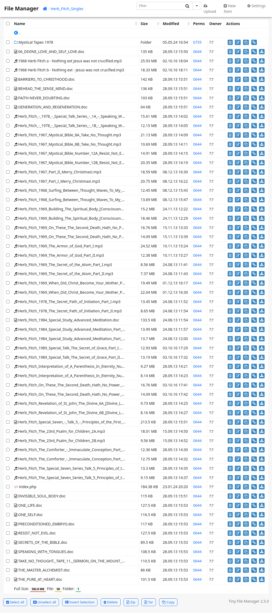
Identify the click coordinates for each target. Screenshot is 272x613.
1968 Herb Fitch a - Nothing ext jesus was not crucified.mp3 (68, 60)
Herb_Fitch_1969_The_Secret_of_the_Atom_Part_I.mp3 (63, 264)
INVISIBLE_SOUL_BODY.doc (40, 495)
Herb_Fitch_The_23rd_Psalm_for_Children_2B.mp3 (59, 440)
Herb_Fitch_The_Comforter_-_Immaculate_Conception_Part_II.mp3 (74, 458)
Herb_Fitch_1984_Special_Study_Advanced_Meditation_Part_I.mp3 (73, 329)
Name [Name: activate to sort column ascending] (19, 23)
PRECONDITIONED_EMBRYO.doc (44, 523)
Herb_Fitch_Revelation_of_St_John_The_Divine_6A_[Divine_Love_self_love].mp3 (84, 403)
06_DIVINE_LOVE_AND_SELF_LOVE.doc (49, 51)
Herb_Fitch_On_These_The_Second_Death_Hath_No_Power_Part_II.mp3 (78, 394)
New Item (230, 8)
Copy (168, 602)
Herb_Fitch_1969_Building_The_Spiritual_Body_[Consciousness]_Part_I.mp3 (81, 208)
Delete (111, 602)
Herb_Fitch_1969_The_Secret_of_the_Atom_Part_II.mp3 (63, 273)
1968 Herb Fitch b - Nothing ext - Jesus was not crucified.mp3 (69, 69)
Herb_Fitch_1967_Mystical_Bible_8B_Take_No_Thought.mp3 (67, 144)
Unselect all (44, 602)
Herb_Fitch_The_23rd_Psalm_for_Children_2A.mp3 (59, 431)
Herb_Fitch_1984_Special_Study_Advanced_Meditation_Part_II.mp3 (74, 338)
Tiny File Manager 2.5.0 (249, 601)
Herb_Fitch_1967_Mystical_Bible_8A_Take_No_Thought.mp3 (67, 134)
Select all (15, 602)
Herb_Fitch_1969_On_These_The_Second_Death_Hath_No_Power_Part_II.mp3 (83, 236)
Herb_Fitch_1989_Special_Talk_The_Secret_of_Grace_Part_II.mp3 (71, 357)
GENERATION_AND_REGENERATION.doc (50, 106)
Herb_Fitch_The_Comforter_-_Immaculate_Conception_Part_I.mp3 (73, 449)
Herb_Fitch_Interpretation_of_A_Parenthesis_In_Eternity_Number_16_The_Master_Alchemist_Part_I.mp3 (106, 366)
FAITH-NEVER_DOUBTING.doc (42, 97)
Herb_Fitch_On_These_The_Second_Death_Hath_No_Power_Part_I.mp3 (77, 384)
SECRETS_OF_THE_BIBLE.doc (40, 542)
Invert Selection (80, 602)
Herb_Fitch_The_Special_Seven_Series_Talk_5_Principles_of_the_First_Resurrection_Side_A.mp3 (97, 468)
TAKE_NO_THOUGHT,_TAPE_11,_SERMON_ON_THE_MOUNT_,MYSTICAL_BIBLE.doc (87, 560)
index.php (25, 486)
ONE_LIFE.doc (28, 505)
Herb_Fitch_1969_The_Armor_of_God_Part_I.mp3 (58, 245)
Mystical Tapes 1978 (33, 42)
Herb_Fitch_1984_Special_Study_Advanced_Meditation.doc (66, 319)
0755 (197, 42)
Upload (209, 9)
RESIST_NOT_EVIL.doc (35, 533)
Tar (148, 602)
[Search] (159, 6)
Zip (130, 602)
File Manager (21, 8)
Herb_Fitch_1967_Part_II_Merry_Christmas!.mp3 (57, 171)
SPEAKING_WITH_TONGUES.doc (44, 551)
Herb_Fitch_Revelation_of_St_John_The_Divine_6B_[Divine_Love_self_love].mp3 (84, 412)
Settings (256, 5)
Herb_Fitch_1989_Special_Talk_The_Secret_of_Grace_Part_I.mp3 (71, 347)
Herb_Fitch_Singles (67, 8)
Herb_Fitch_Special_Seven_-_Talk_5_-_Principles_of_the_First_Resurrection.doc (83, 421)
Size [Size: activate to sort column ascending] (144, 23)
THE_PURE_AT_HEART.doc (38, 579)
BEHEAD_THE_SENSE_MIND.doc (43, 88)
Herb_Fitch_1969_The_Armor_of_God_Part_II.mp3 (59, 255)
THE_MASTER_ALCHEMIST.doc (42, 570)
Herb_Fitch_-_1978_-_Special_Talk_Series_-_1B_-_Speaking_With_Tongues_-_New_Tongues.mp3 (97, 125)
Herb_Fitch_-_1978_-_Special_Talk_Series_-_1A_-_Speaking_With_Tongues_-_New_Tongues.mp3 (97, 116)
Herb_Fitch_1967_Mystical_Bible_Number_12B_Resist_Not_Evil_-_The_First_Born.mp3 (89, 162)
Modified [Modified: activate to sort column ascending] (171, 23)
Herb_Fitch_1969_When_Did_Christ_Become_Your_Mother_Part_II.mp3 (77, 292)
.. (17, 32)
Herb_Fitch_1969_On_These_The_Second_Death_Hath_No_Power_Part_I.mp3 (82, 227)
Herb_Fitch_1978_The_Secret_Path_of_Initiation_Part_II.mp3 (68, 310)
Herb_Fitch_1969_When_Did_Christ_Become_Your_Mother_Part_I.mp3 (76, 282)
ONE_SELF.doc (28, 514)
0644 (197, 51)
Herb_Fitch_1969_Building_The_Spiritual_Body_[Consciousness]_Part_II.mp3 (82, 218)
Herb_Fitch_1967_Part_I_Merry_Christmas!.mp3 (57, 181)
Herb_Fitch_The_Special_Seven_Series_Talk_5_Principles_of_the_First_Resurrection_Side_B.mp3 (97, 477)
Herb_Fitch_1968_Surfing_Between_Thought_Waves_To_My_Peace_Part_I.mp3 (83, 190)
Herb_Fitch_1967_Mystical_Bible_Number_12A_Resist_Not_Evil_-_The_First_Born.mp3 (89, 153)
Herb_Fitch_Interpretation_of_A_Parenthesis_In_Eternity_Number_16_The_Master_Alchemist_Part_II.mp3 (106, 375)
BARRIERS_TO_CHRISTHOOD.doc (44, 79)
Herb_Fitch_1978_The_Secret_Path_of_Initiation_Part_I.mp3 (67, 301)
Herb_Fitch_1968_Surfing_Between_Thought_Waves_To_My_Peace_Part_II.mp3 (84, 199)
